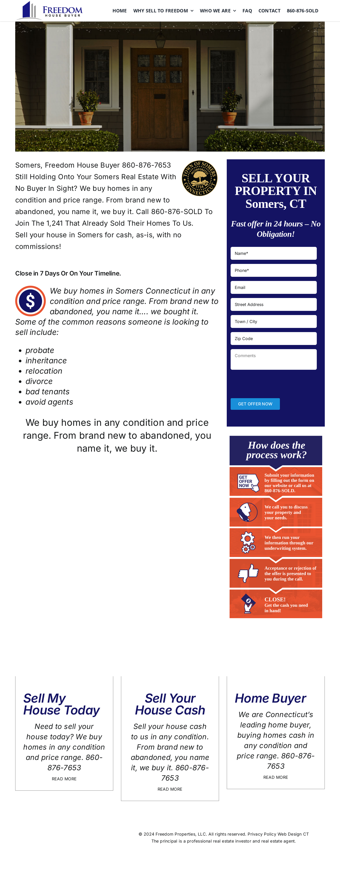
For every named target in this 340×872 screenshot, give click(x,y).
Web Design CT (293, 834)
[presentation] (270, 384)
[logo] (49, 3)
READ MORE (64, 778)
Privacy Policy (262, 834)
